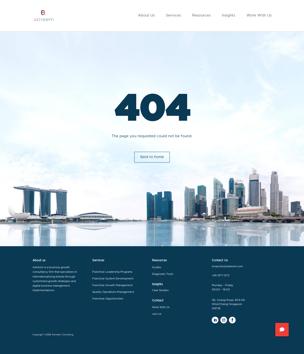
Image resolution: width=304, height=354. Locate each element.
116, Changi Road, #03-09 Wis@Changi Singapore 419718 (228, 304)
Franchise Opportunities (107, 298)
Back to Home (152, 157)
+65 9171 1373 (220, 275)
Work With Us (160, 307)
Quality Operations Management (113, 292)
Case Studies (160, 290)
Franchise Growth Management (112, 285)
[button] (282, 329)
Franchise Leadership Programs (112, 272)
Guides (156, 267)
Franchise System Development (112, 278)
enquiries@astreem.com (227, 266)
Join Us (156, 314)
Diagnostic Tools (162, 274)
